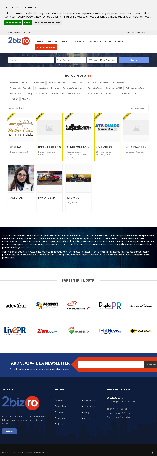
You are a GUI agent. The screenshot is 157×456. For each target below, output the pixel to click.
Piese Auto (39, 82)
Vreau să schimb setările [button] (47, 22)
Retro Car (15, 147)
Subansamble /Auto (135, 88)
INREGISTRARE (143, 32)
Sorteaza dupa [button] (139, 108)
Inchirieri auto (74, 93)
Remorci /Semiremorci (73, 88)
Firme (40, 41)
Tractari (14, 98)
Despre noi (94, 41)
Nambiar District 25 (49, 147)
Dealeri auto (16, 93)
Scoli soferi (118, 82)
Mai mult (9, 431)
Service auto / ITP (114, 88)
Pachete (79, 41)
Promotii (60, 418)
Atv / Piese (27, 98)
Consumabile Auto (56, 82)
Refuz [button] (27, 22)
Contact (120, 41)
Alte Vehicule (42, 93)
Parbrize (55, 88)
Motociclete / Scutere (20, 82)
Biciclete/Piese (95, 88)
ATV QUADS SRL (104, 147)
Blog (108, 41)
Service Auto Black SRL (78, 147)
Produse (52, 41)
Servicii (66, 41)
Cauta (133, 60)
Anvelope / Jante (130, 93)
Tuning (29, 93)
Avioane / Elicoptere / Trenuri (83, 82)
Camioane (105, 82)
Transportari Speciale (20, 88)
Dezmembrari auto (93, 93)
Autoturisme (58, 93)
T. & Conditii (88, 406)
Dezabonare (84, 369)
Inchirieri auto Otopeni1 (136, 147)
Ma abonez (150, 364)
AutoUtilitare (112, 93)
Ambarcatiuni (41, 88)
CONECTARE (129, 32)
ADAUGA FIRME (46, 47)
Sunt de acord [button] (13, 22)
